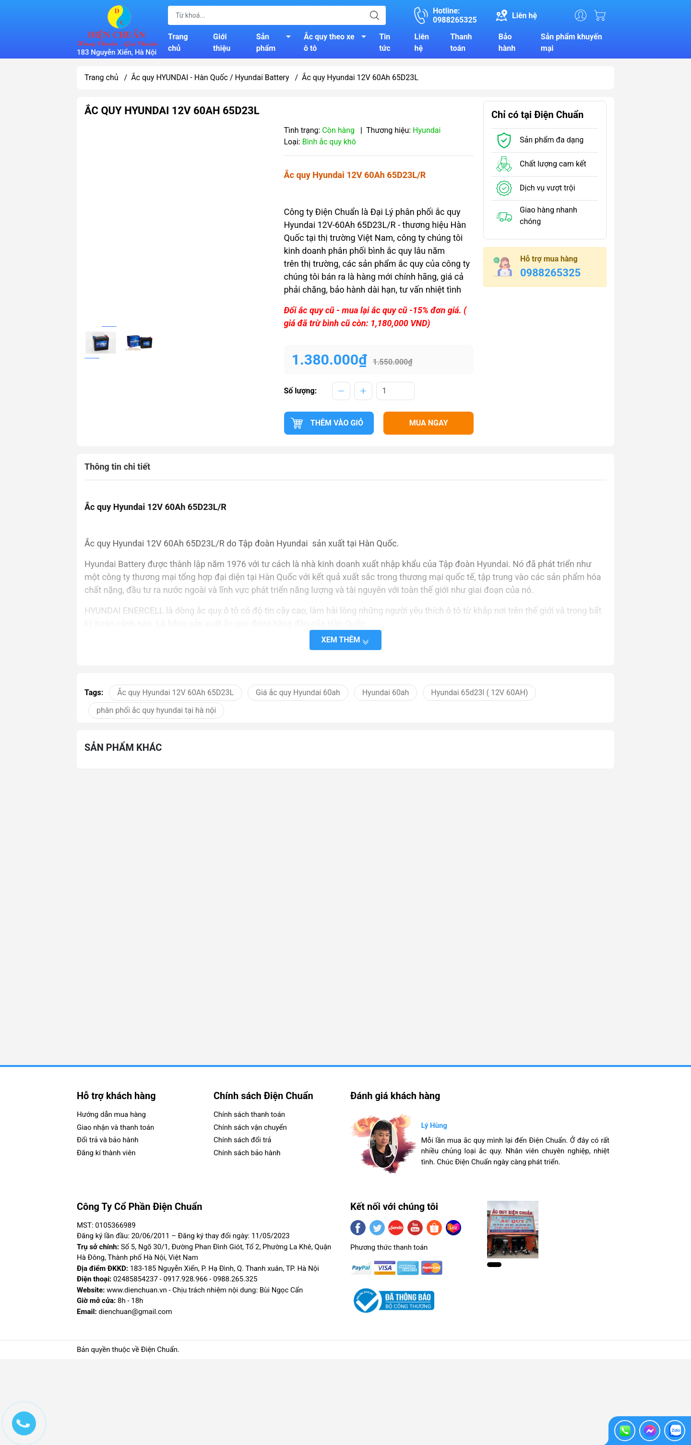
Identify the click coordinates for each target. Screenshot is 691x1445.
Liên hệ (422, 44)
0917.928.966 (185, 1282)
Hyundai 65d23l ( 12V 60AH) (479, 695)
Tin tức (384, 44)
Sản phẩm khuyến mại (571, 44)
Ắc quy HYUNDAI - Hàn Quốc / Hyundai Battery (210, 80)
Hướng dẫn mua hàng (111, 1117)
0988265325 (550, 276)
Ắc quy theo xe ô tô (337, 44)
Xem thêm (346, 642)
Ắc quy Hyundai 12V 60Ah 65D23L (175, 695)
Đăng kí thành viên (106, 1155)
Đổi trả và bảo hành (107, 1142)
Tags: (93, 695)
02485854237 (135, 1282)
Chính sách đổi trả (242, 1142)
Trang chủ (178, 44)
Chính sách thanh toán (249, 1117)
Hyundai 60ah (385, 695)
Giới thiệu (221, 44)
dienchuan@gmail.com (135, 1314)
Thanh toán (461, 44)
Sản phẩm (276, 44)
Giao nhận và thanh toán (115, 1130)
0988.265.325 (235, 1282)
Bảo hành (507, 44)
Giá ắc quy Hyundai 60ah (298, 695)
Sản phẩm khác (123, 750)
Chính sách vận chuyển (250, 1130)
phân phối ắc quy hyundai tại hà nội (156, 713)
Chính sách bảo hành (247, 1155)
